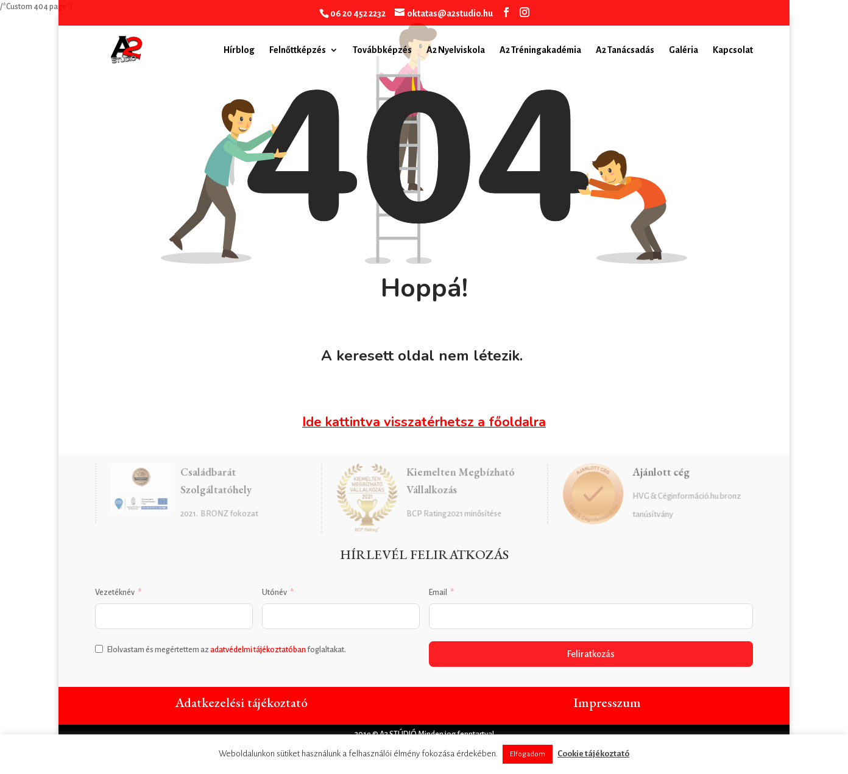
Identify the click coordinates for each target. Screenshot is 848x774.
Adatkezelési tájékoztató (241, 702)
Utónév (274, 592)
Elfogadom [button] (527, 754)
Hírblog (239, 50)
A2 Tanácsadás (625, 50)
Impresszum (607, 702)
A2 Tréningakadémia (540, 50)
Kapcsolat (733, 50)
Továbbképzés (382, 50)
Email (438, 592)
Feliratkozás (591, 654)
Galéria (683, 50)
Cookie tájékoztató (593, 753)
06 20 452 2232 (358, 13)
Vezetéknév (115, 592)
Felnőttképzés (297, 50)
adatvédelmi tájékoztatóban (258, 650)
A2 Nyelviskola (455, 50)
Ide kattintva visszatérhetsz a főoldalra (424, 422)
